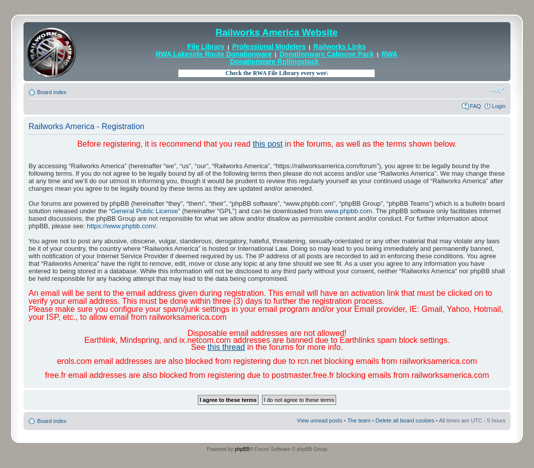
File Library (205, 47)
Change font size (498, 90)
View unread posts (319, 420)
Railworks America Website (276, 32)
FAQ (475, 106)
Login (498, 106)
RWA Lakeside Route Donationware (214, 54)
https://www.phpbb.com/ (121, 226)
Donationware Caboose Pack (327, 54)
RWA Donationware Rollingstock (314, 58)
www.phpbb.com (348, 211)
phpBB (241, 449)
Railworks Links (340, 47)
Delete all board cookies (405, 420)
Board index (52, 92)
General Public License (144, 211)
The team (358, 420)
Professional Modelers (269, 47)
